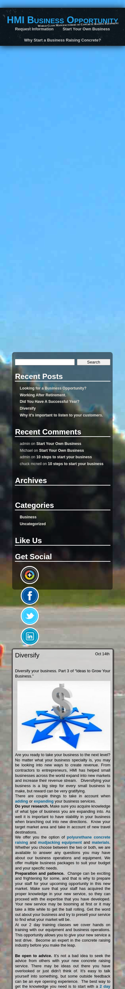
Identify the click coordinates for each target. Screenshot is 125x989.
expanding (44, 801)
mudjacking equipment (61, 842)
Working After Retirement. (43, 395)
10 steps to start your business (64, 457)
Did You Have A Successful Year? (49, 401)
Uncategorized (33, 524)
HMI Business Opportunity (62, 20)
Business (28, 517)
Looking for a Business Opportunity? (53, 388)
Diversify (28, 408)
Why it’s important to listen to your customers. (61, 415)
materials (100, 842)
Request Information (34, 29)
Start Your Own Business (58, 444)
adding (21, 801)
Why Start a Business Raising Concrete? (62, 40)
